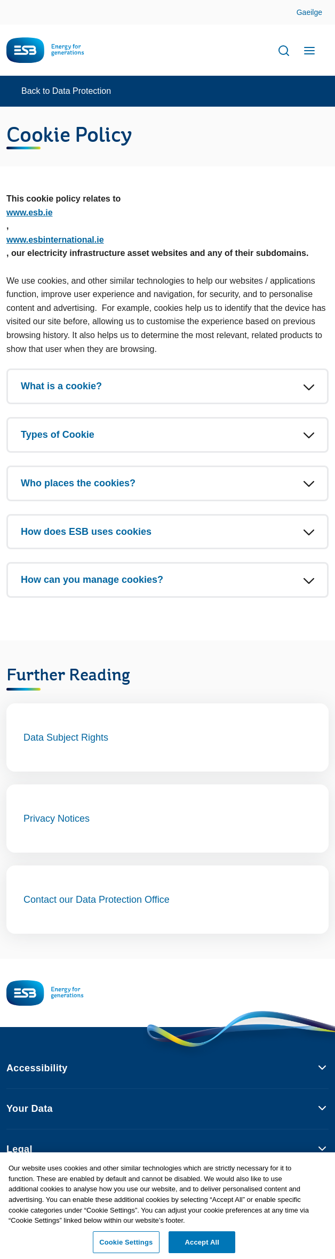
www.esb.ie (29, 212)
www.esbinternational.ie (55, 239)
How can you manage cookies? (92, 579)
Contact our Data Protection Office (96, 899)
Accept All (202, 1245)
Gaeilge (309, 12)
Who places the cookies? (78, 483)
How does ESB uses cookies (86, 531)
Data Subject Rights (65, 737)
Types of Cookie (57, 434)
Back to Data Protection (66, 90)
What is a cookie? (61, 386)
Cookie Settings (126, 1245)
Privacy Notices (56, 818)
